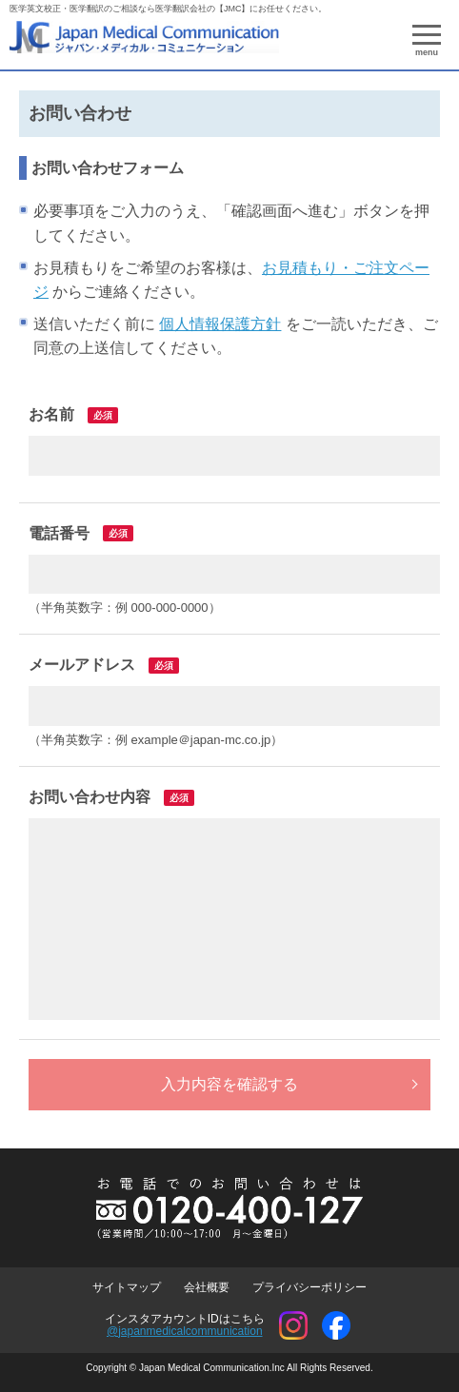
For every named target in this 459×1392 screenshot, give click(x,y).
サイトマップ (126, 1287)
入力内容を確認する (229, 1084)
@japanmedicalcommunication (185, 1331)
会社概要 (207, 1287)
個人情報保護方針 (220, 324)
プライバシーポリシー (309, 1287)
